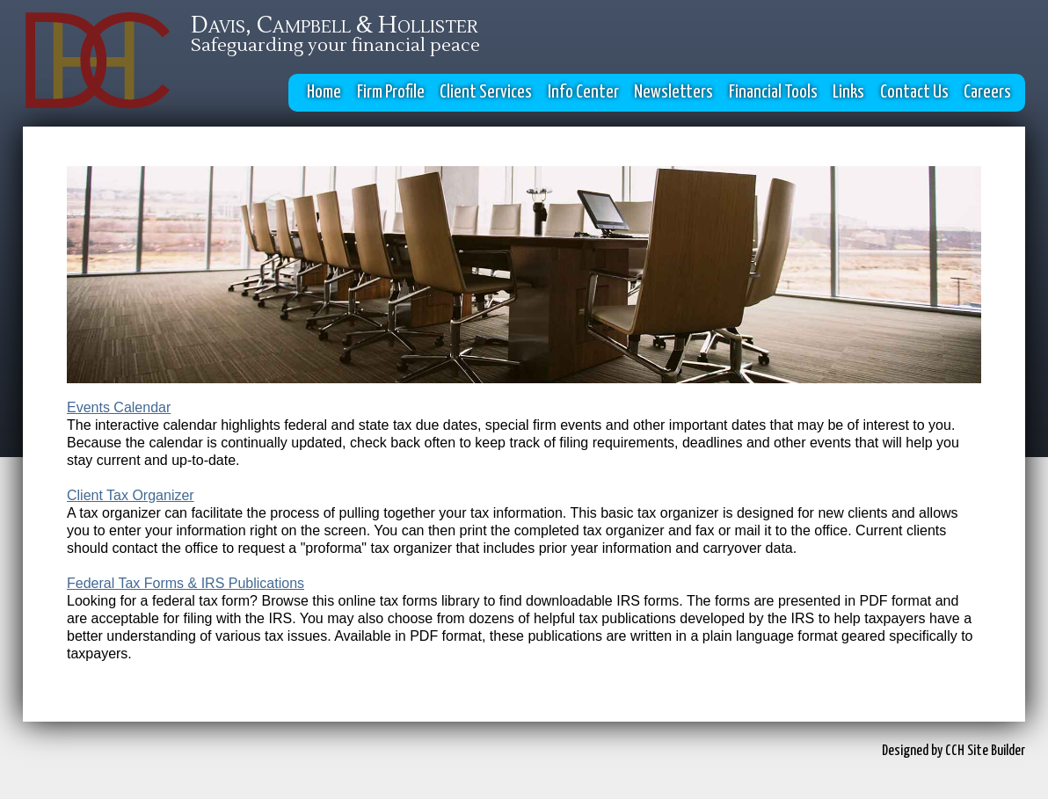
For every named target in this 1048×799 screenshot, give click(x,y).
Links (848, 92)
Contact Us (914, 92)
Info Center (583, 92)
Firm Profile (391, 92)
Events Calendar (119, 407)
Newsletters (673, 92)
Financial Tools (773, 92)
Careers (987, 92)
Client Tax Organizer (130, 495)
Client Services (486, 92)
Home (324, 92)
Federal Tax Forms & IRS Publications (185, 583)
